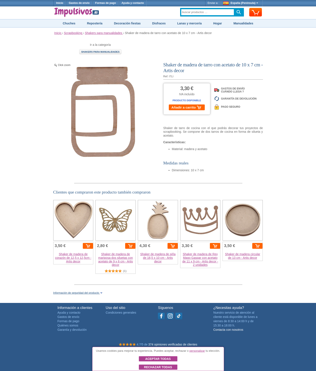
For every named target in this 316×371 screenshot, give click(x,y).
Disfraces (159, 23)
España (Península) (240, 2)
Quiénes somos (68, 325)
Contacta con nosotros (228, 329)
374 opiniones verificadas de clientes (172, 344)
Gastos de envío (79, 2)
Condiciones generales (121, 312)
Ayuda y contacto (133, 2)
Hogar (217, 23)
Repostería (94, 23)
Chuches (69, 23)
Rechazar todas (158, 367)
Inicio (59, 2)
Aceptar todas (158, 359)
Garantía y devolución (72, 329)
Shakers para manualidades (100, 52)
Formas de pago (105, 2)
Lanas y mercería (189, 23)
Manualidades (243, 23)
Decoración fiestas (127, 23)
